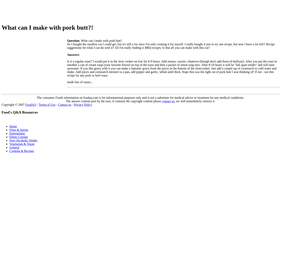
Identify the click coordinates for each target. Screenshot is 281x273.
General (14, 147)
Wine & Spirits (18, 130)
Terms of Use (47, 104)
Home (13, 126)
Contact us (64, 104)
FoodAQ (30, 104)
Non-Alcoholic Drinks (23, 140)
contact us (168, 101)
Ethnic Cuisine (18, 137)
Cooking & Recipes (21, 151)
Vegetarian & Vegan (22, 144)
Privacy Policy (83, 104)
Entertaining (17, 133)
